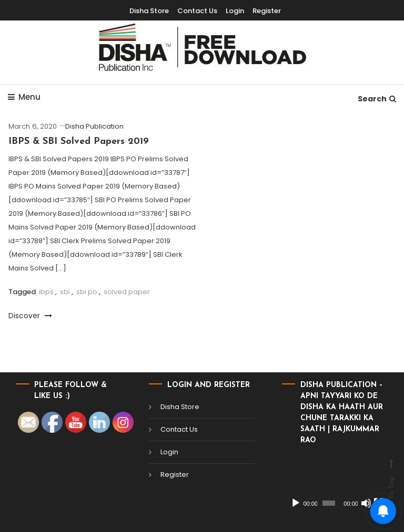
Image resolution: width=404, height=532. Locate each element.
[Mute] (366, 503)
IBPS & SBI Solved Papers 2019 (78, 142)
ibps (46, 292)
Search (377, 98)
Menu (24, 96)
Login (169, 452)
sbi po (86, 292)
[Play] (295, 503)
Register (174, 474)
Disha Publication (94, 126)
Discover (30, 315)
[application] (335, 484)
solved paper (127, 292)
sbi (65, 292)
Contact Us (179, 429)
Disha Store (179, 407)
